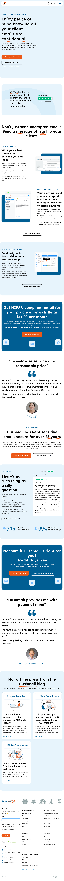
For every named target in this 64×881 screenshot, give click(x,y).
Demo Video (25, 823)
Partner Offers (47, 842)
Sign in (53, 3)
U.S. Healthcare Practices (50, 815)
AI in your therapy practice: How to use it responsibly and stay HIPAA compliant (47, 718)
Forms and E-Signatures (28, 815)
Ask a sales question (9, 857)
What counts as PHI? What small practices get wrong (14, 766)
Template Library (26, 818)
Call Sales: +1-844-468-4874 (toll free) (12, 853)
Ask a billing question (9, 862)
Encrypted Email (26, 813)
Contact (24, 844)
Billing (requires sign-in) (49, 844)
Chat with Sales (8, 850)
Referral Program (26, 839)
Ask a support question (9, 860)
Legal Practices (48, 823)
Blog (45, 836)
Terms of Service (26, 857)
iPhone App (25, 821)
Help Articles (47, 839)
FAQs (45, 847)
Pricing (24, 826)
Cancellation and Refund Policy (30, 865)
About (23, 836)
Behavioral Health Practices (51, 813)
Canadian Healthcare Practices (52, 818)
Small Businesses (48, 821)
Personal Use (47, 826)
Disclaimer (25, 862)
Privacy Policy (26, 860)
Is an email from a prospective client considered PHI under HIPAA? (15, 718)
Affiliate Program (26, 842)
